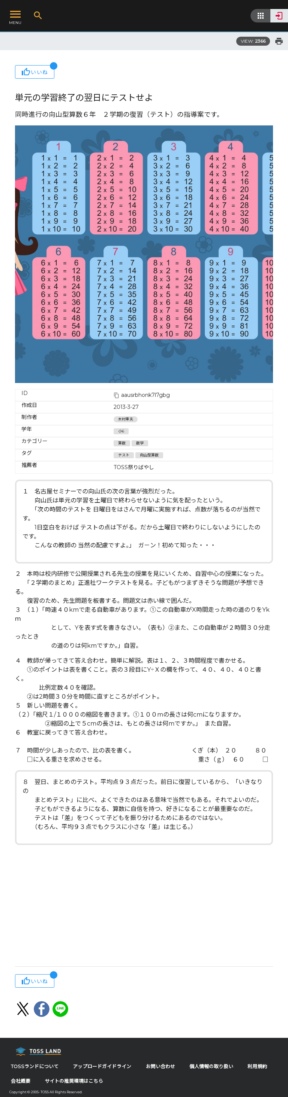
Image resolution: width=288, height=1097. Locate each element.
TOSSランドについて (34, 1066)
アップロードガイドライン (102, 1066)
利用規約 (257, 1066)
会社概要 (20, 1081)
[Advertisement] (144, 906)
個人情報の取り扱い (211, 1066)
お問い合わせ (160, 1066)
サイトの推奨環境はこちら (74, 1081)
